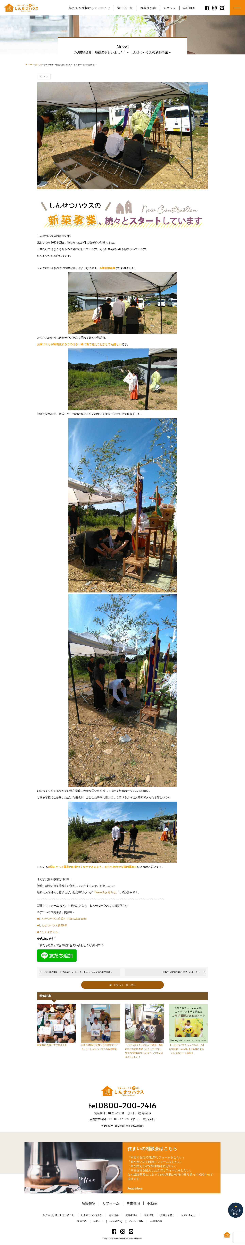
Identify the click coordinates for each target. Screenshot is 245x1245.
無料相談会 (131, 1215)
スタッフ (169, 8)
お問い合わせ (188, 1215)
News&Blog (116, 1221)
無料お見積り (167, 1215)
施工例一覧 (125, 8)
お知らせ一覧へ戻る (122, 985)
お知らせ (98, 1221)
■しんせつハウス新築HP (52, 925)
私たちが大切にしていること (89, 8)
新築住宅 (88, 1203)
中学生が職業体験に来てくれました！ (181, 972)
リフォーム (110, 1203)
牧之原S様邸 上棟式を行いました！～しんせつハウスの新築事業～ (79, 972)
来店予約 (82, 1221)
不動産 (152, 1203)
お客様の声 (148, 8)
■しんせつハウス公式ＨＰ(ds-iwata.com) (62, 918)
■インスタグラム (47, 932)
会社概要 (189, 8)
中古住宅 (133, 1203)
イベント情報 (136, 1221)
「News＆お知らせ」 (106, 892)
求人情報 (149, 1215)
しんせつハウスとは (91, 1215)
